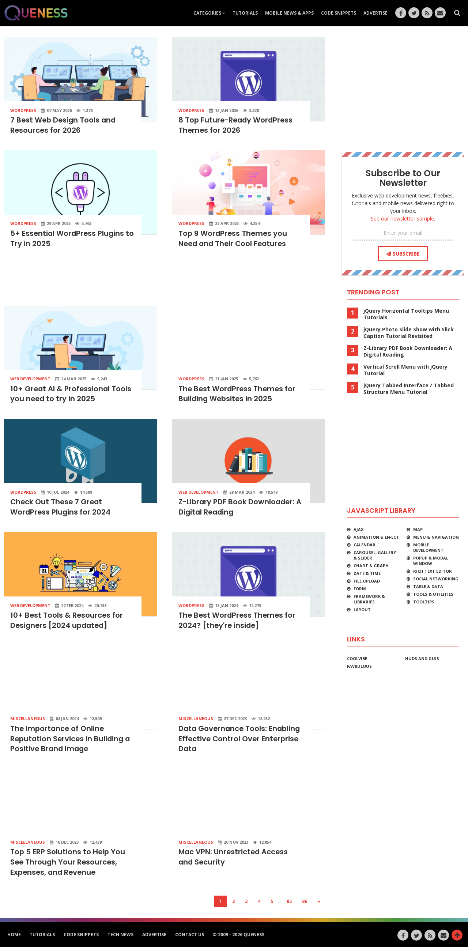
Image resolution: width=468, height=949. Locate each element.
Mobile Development (428, 547)
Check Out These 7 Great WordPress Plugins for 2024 (61, 508)
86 (304, 903)
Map (418, 529)
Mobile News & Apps (289, 13)
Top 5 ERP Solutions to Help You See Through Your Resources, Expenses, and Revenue (68, 864)
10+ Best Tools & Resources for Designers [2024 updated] (67, 621)
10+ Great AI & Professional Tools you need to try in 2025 (71, 394)
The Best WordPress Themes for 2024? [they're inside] (238, 621)
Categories (209, 13)
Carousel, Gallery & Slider (375, 555)
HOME (14, 936)
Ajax (358, 529)
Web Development (30, 379)
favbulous (359, 666)
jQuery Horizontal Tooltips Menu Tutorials (406, 314)
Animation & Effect (376, 537)
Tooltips (423, 602)
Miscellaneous (27, 720)
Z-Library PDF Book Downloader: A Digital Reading (407, 351)
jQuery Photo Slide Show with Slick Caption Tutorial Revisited (408, 332)
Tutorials (245, 13)
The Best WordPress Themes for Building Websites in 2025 (238, 394)
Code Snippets (338, 13)
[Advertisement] (164, 280)
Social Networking (435, 578)
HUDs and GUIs (422, 658)
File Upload (367, 581)
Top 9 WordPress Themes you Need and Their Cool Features (234, 239)
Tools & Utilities (433, 594)
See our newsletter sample (402, 218)
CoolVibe (357, 658)
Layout (362, 609)
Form (360, 588)
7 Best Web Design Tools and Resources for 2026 (64, 125)
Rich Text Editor (432, 571)
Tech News (120, 936)
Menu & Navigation (436, 537)
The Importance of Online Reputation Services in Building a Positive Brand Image (71, 740)
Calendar (364, 544)
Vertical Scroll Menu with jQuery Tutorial (405, 370)
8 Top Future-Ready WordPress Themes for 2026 (236, 125)
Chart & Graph (371, 565)
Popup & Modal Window (430, 560)
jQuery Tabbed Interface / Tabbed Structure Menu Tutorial (408, 388)
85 (289, 903)
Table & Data (428, 586)
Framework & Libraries (369, 599)
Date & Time (367, 573)
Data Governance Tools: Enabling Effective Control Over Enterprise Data (240, 740)
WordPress (23, 110)
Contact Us (189, 936)
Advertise (375, 13)
